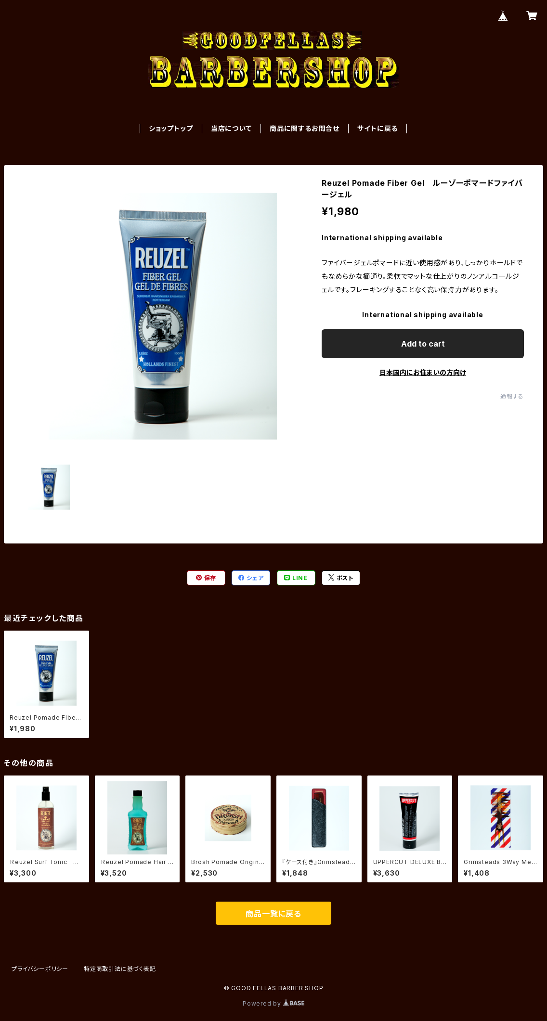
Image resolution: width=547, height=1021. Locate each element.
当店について (231, 128)
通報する (512, 396)
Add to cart (423, 344)
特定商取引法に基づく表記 (120, 968)
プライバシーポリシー (40, 968)
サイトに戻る (377, 128)
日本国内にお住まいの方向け (422, 372)
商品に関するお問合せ (304, 128)
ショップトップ (171, 128)
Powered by (273, 1003)
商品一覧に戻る (273, 913)
